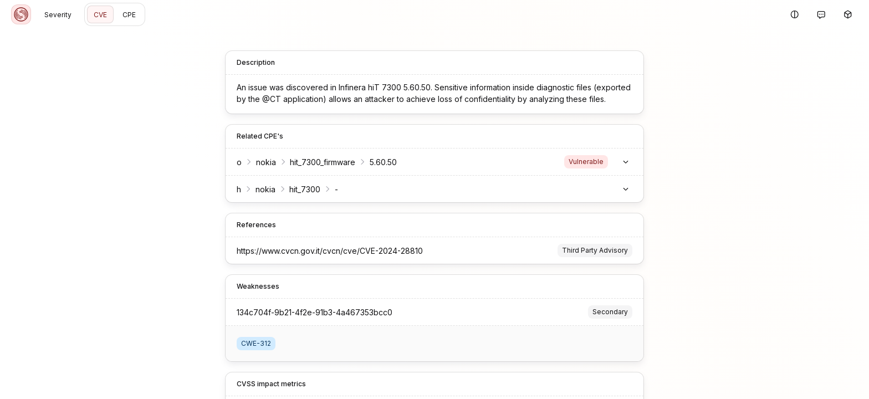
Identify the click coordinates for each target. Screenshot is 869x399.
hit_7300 (286, 189)
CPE (129, 15)
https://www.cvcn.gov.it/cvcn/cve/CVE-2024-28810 (311, 250)
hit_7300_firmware (304, 162)
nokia (248, 162)
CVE (100, 15)
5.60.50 (365, 162)
